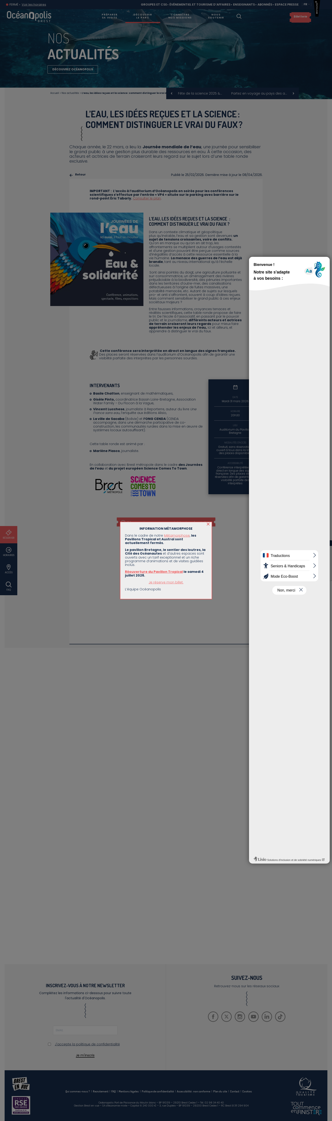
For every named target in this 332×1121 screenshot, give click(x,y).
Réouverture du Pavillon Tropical (154, 571)
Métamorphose (177, 535)
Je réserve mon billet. (166, 582)
